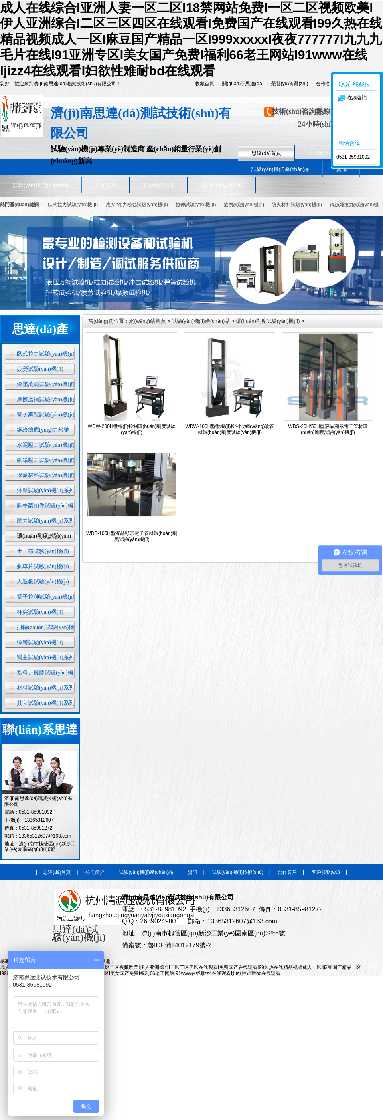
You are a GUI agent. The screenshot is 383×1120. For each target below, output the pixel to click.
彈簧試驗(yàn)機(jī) (40, 642)
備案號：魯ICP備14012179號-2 (166, 945)
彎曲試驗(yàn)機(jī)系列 (46, 657)
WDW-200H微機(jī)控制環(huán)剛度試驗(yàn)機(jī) (132, 429)
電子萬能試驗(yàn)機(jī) (46, 415)
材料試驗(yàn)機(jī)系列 (46, 688)
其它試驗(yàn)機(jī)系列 (46, 703)
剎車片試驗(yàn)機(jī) (43, 566)
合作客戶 (325, 83)
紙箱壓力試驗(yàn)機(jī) (46, 460)
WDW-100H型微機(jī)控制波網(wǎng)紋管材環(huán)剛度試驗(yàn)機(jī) (230, 429)
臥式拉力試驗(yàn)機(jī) (73, 204)
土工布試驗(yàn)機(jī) (43, 551)
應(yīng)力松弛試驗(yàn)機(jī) (137, 204)
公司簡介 (318, 153)
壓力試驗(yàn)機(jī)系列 (46, 521)
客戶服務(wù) (158, 185)
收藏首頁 (204, 83)
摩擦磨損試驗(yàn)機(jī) (46, 399)
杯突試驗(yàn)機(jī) (40, 612)
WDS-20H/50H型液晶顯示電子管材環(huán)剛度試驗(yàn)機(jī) (327, 429)
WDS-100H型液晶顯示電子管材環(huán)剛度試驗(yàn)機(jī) (131, 536)
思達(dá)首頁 (266, 153)
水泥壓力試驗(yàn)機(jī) (46, 445)
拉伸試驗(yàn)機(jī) (196, 204)
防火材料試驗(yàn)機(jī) (297, 204)
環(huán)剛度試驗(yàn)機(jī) (268, 321)
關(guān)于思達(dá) (243, 83)
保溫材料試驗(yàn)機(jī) (46, 475)
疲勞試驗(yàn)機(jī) (244, 204)
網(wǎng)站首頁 (147, 321)
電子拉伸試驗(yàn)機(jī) (46, 597)
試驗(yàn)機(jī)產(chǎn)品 (280, 169)
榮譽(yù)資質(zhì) (289, 83)
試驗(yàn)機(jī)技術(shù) (41, 185)
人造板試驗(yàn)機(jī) (43, 582)
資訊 (192, 872)
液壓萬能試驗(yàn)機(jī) (46, 384)
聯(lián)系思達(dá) (221, 185)
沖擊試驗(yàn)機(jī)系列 (46, 490)
